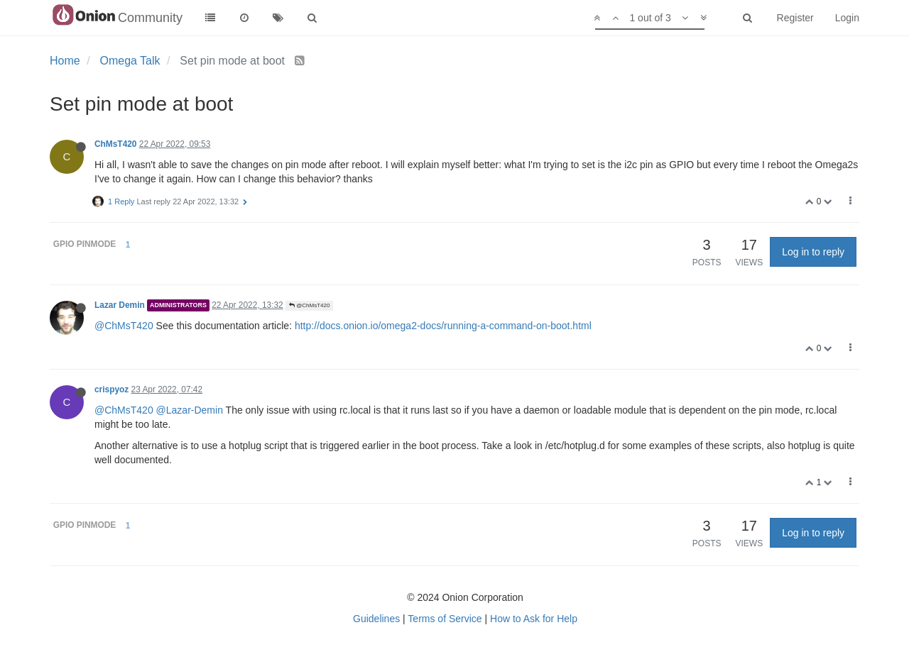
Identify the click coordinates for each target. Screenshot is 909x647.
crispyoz (111, 389)
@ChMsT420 (309, 305)
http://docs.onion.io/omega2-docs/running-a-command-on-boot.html (443, 325)
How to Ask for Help (533, 618)
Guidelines (376, 618)
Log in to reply (813, 252)
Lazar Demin (119, 305)
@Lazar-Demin (189, 410)
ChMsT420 (115, 144)
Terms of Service (444, 618)
